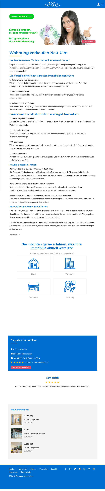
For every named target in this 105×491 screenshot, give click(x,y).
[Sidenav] (103, 4)
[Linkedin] (79, 471)
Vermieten (44, 471)
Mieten (33, 471)
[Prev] (14, 388)
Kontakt (54, 471)
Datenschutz (25, 474)
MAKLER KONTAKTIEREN (20, 367)
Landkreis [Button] (13, 234)
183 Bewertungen (41, 362)
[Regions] (19, 234)
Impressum (13, 474)
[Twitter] (75, 471)
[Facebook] (65, 471)
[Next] (90, 388)
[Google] (84, 471)
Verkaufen (23, 471)
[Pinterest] (93, 471)
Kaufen (12, 471)
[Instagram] (70, 471)
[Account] (98, 4)
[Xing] (89, 471)
